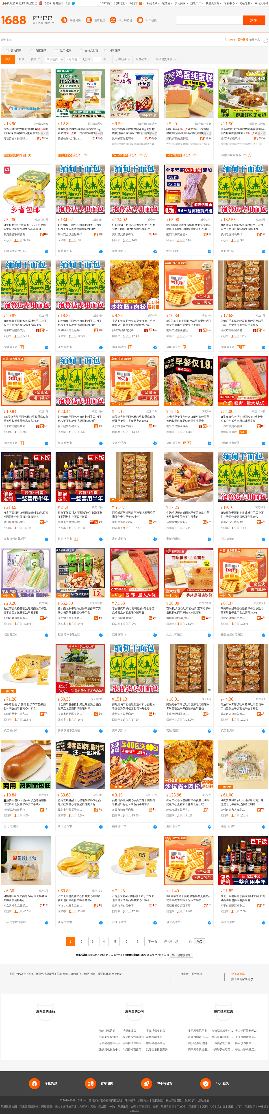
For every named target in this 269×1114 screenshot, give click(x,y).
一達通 (262, 1106)
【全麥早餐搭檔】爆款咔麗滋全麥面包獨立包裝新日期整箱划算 (79, 706)
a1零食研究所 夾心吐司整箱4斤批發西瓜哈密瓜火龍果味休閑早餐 (242, 418)
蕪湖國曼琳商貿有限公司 (16, 234)
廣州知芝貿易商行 (123, 713)
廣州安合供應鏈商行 (70, 234)
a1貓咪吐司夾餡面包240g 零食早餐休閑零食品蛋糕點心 (25, 898)
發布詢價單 (238, 973)
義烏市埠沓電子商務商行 (124, 905)
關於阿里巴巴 (174, 1100)
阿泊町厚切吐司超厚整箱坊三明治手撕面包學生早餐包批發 (133, 514)
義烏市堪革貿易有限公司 (178, 809)
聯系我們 (190, 1100)
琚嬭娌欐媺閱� (144, 144)
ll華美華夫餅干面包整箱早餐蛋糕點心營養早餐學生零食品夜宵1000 (188, 322)
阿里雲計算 (167, 1106)
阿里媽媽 (144, 1106)
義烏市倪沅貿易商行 (233, 522)
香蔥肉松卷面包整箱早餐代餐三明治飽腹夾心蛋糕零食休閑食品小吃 (133, 322)
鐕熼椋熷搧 (190, 144)
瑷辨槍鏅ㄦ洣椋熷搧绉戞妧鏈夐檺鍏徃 (70, 138)
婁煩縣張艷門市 (197, 1030)
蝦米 (155, 1106)
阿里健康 (250, 1106)
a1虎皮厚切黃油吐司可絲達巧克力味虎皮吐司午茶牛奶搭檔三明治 (242, 802)
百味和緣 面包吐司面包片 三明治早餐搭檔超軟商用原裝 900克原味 (188, 610)
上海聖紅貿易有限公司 (233, 426)
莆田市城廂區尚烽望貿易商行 (124, 809)
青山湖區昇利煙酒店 (247, 1030)
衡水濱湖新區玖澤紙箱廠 (250, 1043)
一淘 (112, 1106)
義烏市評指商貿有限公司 (233, 713)
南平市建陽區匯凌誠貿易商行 (16, 426)
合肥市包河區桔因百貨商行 (124, 426)
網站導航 (203, 1100)
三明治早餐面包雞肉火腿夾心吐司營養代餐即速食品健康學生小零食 (187, 418)
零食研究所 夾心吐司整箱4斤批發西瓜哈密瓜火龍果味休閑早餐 (133, 610)
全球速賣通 (69, 1106)
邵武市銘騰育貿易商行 (124, 330)
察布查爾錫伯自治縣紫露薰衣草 (230, 1037)
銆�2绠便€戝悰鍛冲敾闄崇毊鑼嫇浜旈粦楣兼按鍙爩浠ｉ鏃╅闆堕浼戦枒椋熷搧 (243, 131)
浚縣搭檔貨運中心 (110, 1049)
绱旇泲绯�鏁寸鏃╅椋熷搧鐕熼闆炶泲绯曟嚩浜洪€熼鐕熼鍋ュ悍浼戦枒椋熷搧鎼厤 (188, 131)
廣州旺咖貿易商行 (231, 234)
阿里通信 (194, 1106)
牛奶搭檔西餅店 (132, 1049)
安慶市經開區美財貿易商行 (70, 713)
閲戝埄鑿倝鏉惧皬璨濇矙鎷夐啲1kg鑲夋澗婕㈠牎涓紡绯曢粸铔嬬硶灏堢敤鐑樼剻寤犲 (80, 131)
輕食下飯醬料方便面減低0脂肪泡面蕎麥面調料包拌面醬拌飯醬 (80, 514)
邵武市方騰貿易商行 (70, 522)
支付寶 (221, 1106)
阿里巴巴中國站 (50, 1106)
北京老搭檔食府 (108, 1037)
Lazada (134, 1110)
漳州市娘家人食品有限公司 (233, 809)
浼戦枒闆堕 (244, 144)
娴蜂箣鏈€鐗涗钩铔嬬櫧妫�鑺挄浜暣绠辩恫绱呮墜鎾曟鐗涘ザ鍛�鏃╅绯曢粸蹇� (26, 131)
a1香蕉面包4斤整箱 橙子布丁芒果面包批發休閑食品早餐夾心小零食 (25, 227)
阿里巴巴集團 (9, 1106)
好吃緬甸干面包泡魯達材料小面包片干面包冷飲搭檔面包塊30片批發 (133, 706)
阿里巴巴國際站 (29, 1106)
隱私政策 (157, 1100)
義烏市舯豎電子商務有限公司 (70, 809)
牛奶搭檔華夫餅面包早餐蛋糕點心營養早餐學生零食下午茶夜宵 (187, 514)
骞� (44, 138)
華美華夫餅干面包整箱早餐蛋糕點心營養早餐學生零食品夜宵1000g (133, 418)
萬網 (205, 1106)
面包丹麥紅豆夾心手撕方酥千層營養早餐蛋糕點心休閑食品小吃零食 (133, 802)
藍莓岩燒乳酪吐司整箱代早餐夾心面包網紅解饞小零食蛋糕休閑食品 (79, 802)
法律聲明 (130, 1100)
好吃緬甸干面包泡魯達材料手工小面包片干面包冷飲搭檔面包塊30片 (79, 227)
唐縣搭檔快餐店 (132, 1043)
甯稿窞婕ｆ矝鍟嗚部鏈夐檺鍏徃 (16, 138)
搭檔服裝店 (129, 1030)
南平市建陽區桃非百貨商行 (233, 905)
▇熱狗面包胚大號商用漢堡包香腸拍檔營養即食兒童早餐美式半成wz (25, 802)
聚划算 (102, 1106)
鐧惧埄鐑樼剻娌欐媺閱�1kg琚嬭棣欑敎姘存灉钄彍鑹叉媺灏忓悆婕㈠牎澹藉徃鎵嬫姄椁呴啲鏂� (134, 131)
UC (212, 1106)
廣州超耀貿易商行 (68, 426)
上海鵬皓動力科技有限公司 (228, 1043)
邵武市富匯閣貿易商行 (233, 330)
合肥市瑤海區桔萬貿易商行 (233, 618)
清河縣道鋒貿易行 (14, 809)
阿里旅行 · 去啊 (127, 1106)
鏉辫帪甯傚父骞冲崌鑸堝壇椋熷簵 (124, 138)
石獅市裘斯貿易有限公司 (16, 618)
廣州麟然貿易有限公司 (124, 234)
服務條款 (143, 1100)
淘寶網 (83, 1106)
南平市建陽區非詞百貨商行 (16, 330)
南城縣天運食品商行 (70, 330)
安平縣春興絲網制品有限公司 (205, 1049)
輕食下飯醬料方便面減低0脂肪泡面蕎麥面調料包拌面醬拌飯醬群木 (26, 514)
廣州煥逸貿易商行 (123, 522)
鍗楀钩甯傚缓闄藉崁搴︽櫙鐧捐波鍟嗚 (178, 138)
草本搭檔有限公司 (110, 1043)
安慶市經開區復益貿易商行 (178, 713)
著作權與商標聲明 (111, 1100)
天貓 (93, 1106)
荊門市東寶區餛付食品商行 (178, 234)
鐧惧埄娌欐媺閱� (123, 144)
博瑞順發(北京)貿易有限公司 (178, 618)
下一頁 (152, 941)
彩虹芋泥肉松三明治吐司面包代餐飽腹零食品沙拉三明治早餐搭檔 (25, 610)
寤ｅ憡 (45, 133)
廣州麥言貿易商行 (14, 522)
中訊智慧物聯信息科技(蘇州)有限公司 (234, 1049)
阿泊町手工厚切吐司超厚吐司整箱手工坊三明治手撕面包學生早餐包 (242, 322)
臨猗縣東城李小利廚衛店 (226, 1030)
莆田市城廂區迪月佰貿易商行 (124, 618)
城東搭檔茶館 (107, 1030)
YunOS (181, 1106)
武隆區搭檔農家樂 (157, 1049)
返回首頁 (163, 955)
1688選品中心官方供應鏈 (16, 713)
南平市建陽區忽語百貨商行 (178, 330)
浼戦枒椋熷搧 (174, 144)
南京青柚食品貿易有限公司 (16, 905)
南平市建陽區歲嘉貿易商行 (178, 426)
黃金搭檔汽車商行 (133, 1037)
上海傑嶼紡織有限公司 (248, 1037)
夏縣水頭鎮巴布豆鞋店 (201, 1037)
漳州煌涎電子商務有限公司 (70, 618)
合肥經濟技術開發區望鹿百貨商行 (178, 522)
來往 (231, 1106)
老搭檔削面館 (154, 1037)
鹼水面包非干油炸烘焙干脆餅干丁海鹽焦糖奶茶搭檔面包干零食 (79, 610)
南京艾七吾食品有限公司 (70, 905)
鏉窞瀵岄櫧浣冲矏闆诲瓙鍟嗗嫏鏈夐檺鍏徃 (233, 138)
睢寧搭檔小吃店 (155, 1043)
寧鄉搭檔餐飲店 (155, 1030)
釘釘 (239, 1106)
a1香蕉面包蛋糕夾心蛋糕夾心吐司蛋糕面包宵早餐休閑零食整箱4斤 (79, 898)
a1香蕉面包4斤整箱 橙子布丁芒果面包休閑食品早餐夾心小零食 (25, 706)
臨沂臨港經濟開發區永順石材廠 (207, 1043)
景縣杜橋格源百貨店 (178, 905)
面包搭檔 (196, 973)
